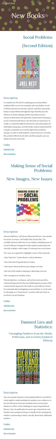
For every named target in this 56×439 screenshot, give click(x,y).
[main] (28, 15)
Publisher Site (9, 149)
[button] (3, 3)
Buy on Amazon (9, 154)
